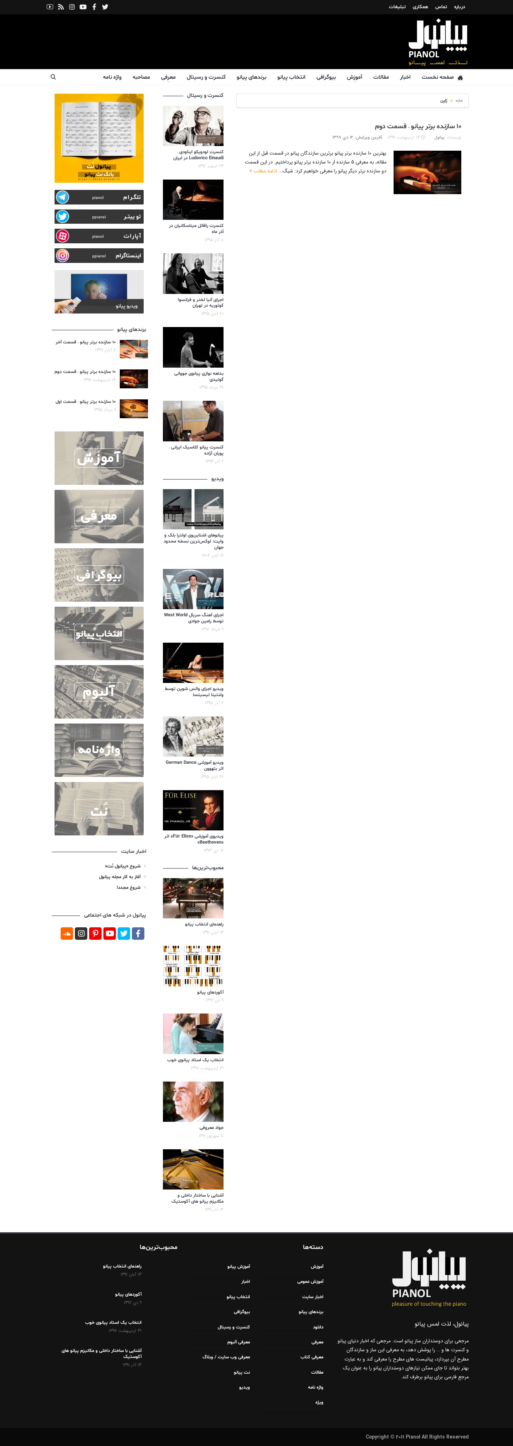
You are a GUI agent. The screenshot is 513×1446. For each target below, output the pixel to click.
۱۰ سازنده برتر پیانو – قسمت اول (86, 402)
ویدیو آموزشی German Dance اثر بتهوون (195, 766)
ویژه (319, 1402)
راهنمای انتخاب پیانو (204, 924)
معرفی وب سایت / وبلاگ (226, 1357)
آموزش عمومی (310, 1282)
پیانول (439, 137)
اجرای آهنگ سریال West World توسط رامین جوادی (194, 618)
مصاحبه (141, 77)
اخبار (405, 77)
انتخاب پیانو (291, 77)
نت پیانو (242, 1372)
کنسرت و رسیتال (206, 77)
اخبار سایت (312, 1297)
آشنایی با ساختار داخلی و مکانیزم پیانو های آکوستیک (197, 1198)
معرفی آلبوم (238, 1342)
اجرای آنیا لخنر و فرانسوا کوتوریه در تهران (201, 303)
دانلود (318, 1327)
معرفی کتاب (312, 1357)
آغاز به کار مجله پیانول (119, 877)
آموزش (354, 77)
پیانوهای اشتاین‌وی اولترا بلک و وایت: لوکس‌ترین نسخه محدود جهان (194, 541)
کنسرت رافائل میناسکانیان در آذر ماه (196, 229)
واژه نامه (112, 77)
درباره (459, 7)
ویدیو (244, 1387)
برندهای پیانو (251, 77)
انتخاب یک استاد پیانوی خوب (195, 1060)
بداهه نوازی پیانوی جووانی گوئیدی (199, 376)
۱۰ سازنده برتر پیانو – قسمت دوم (418, 126)
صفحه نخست (442, 77)
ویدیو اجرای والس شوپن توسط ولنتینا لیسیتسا (194, 692)
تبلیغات (397, 7)
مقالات (381, 77)
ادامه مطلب (263, 171)
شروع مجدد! (128, 888)
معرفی (168, 77)
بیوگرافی (326, 77)
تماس (441, 7)
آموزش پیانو (238, 1267)
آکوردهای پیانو (210, 992)
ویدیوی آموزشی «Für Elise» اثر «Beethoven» (194, 839)
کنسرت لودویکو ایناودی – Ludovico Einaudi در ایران (198, 155)
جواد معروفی (212, 1128)
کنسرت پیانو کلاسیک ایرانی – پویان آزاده (196, 450)
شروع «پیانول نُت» (122, 866)
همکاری (420, 7)
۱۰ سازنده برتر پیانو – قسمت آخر (86, 342)
